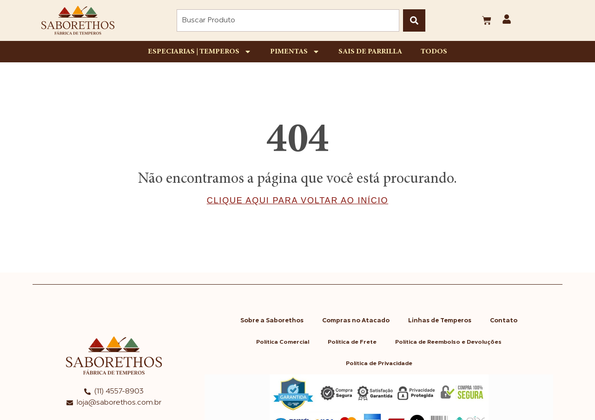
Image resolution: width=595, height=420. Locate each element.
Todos (434, 51)
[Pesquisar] (414, 20)
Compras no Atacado (356, 321)
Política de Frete (352, 342)
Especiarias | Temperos (199, 51)
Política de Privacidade (379, 364)
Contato (503, 321)
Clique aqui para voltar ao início (297, 200)
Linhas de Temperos (439, 321)
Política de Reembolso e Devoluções (448, 342)
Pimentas (295, 51)
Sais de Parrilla (370, 51)
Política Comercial (282, 342)
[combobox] (288, 20)
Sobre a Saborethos (272, 321)
